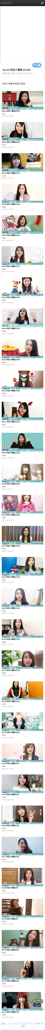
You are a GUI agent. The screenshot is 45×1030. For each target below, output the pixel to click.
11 (42, 1023)
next (23, 1026)
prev (3, 1023)
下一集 (36, 65)
